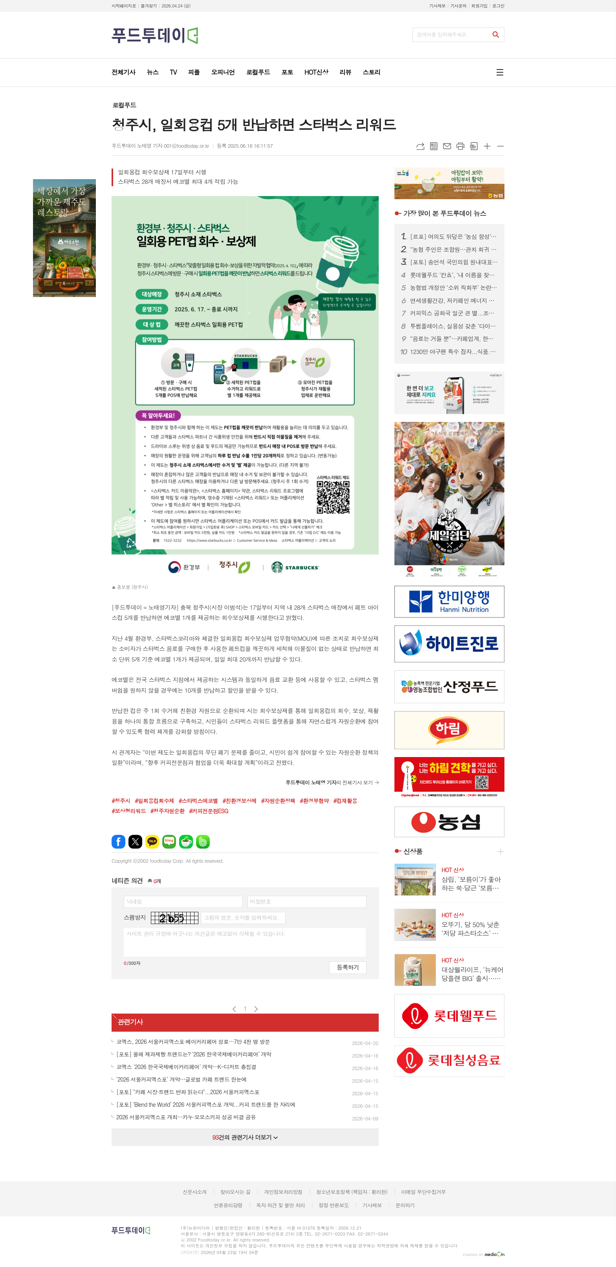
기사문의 (458, 6)
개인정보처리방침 (283, 1191)
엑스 (135, 842)
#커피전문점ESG (208, 811)
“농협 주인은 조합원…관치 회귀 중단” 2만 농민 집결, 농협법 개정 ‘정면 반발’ (454, 249)
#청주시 (121, 801)
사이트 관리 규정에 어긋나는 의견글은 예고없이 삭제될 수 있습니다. (205, 933)
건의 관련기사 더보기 (245, 1137)
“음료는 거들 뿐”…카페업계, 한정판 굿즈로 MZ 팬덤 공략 (454, 339)
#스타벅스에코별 (198, 801)
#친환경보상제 (239, 801)
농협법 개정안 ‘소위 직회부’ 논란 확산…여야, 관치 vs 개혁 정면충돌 (454, 288)
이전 (234, 1009)
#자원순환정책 (278, 801)
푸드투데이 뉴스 (444, 213)
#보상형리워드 (129, 811)
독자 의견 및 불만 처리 (280, 1205)
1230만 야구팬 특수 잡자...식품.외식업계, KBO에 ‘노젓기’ (454, 352)
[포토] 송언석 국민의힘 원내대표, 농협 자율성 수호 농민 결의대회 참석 (454, 262)
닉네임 (134, 901)
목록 (434, 146)
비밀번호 (260, 901)
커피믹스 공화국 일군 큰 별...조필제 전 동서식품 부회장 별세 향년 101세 (454, 313)
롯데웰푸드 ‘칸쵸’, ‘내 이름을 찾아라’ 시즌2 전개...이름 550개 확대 (454, 275)
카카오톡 (152, 842)
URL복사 (420, 146)
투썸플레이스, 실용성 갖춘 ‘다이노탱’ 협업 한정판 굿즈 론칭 (454, 326)
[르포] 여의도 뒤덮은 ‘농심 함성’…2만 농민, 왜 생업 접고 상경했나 (454, 236)
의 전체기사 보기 (329, 782)
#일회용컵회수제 (154, 801)
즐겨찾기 (149, 6)
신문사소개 (195, 1191)
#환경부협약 (314, 801)
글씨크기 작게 (500, 146)
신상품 (412, 851)
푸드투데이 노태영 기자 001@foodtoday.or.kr (160, 145)
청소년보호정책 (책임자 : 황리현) (351, 1191)
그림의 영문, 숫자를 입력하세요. (241, 917)
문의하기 (404, 1205)
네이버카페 (186, 842)
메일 (447, 146)
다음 (255, 1009)
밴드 (203, 842)
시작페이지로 (124, 6)
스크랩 (474, 146)
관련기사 (130, 1022)
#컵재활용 (345, 801)
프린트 (460, 146)
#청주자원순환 (167, 811)
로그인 (498, 6)
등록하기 (348, 967)
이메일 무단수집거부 (423, 1191)
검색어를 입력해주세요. (442, 34)
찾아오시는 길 (235, 1191)
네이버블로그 (169, 842)
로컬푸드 (124, 105)
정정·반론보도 (334, 1205)
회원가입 (479, 6)
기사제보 (437, 6)
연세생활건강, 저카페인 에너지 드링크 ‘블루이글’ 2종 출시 (454, 300)
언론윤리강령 (228, 1205)
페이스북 (118, 842)
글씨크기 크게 (487, 146)
